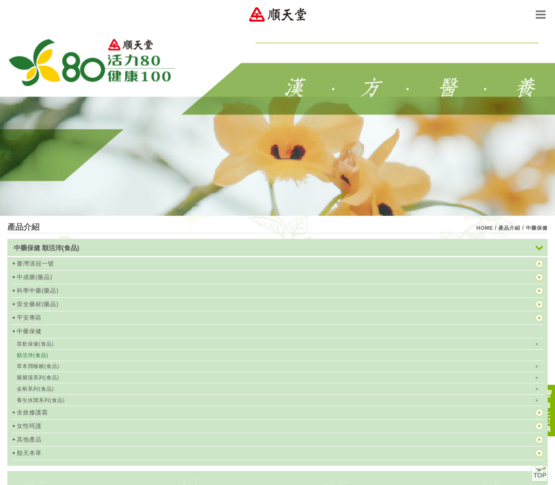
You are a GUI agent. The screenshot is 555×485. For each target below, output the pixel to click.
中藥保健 (29, 331)
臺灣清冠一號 (35, 263)
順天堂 (277, 14)
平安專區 (29, 318)
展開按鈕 (539, 248)
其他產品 (29, 439)
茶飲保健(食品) (35, 344)
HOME (484, 228)
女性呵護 (29, 426)
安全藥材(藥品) (38, 304)
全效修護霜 (32, 412)
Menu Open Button (540, 14)
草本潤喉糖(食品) (38, 366)
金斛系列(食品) (35, 389)
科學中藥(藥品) (38, 290)
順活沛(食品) (32, 355)
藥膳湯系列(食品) (38, 377)
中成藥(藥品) (35, 277)
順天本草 (29, 453)
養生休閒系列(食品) (41, 400)
